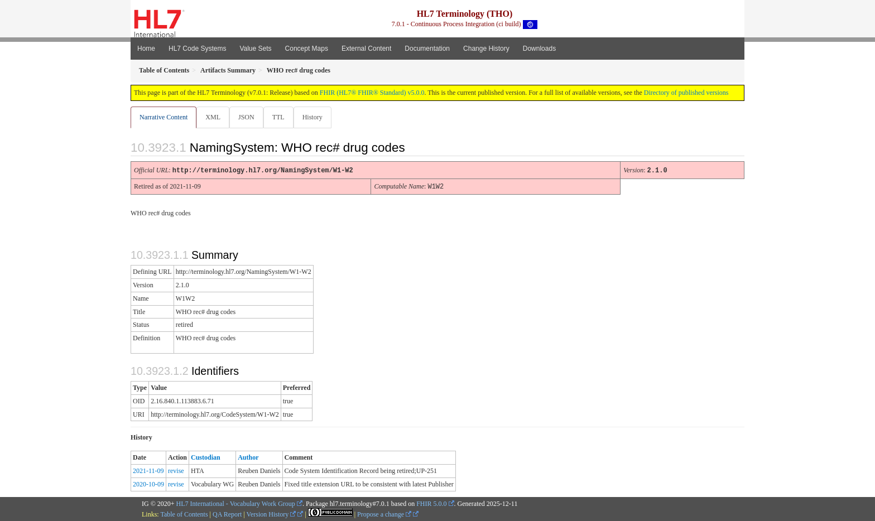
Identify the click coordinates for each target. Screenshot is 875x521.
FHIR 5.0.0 (431, 503)
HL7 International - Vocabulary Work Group (235, 503)
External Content (366, 48)
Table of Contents (184, 514)
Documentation (427, 48)
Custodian (205, 457)
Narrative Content (164, 117)
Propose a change (384, 514)
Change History (486, 48)
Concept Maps (306, 48)
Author (248, 457)
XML (214, 117)
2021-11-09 (148, 470)
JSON (249, 117)
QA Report (227, 514)
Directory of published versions (686, 93)
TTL (282, 117)
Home (146, 48)
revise (176, 470)
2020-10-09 (148, 484)
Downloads (539, 48)
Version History (271, 514)
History (317, 117)
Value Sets (255, 48)
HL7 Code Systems (197, 48)
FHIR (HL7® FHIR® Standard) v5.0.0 (372, 93)
